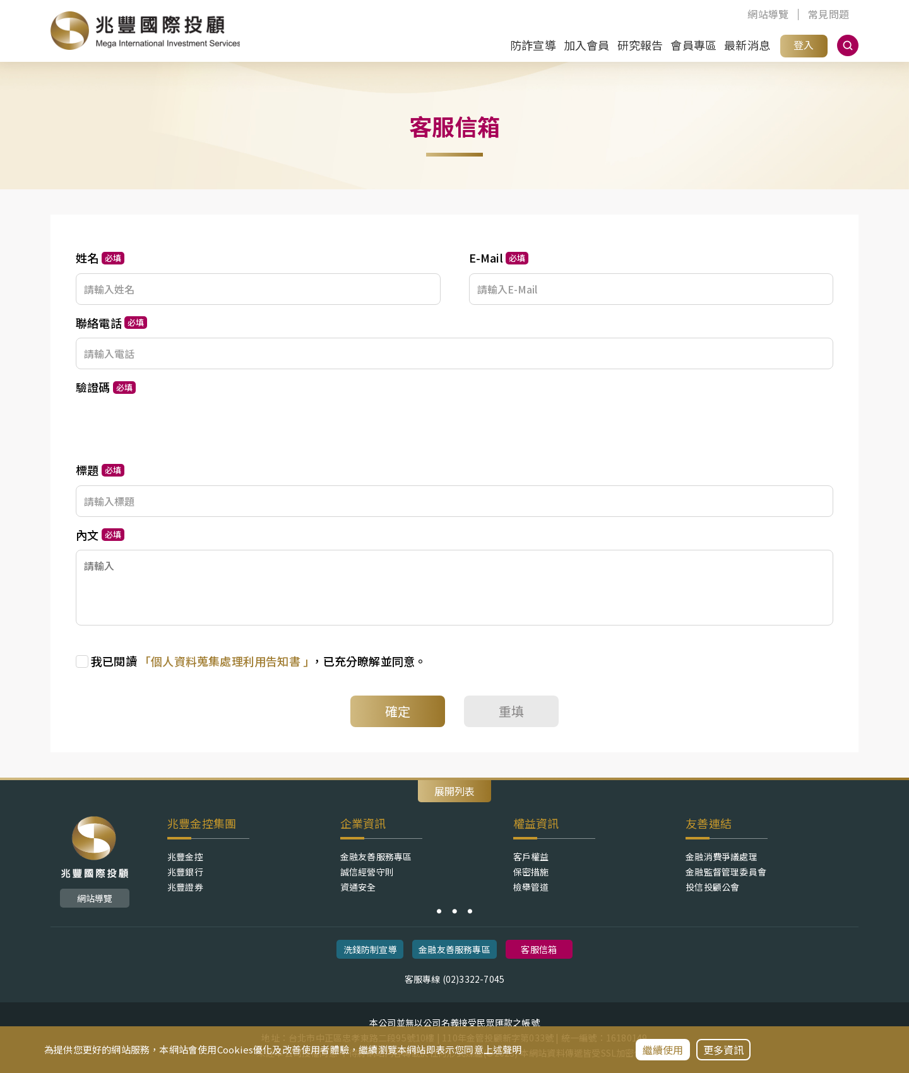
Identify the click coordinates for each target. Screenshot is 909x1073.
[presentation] (172, 427)
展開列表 (454, 790)
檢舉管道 (531, 886)
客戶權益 (531, 856)
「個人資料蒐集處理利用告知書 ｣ (225, 661)
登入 (803, 44)
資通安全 (358, 886)
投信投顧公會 (712, 886)
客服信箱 (539, 949)
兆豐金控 (185, 856)
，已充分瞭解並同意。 (258, 661)
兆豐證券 (185, 886)
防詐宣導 (533, 45)
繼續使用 (663, 1049)
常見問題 (828, 14)
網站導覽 (767, 14)
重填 (511, 711)
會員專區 (693, 45)
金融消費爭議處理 (722, 856)
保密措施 (531, 871)
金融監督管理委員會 (726, 871)
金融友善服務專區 (376, 856)
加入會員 (587, 45)
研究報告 (640, 45)
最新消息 (747, 45)
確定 (397, 711)
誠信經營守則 (367, 871)
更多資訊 (723, 1049)
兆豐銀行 (185, 871)
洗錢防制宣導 (370, 949)
